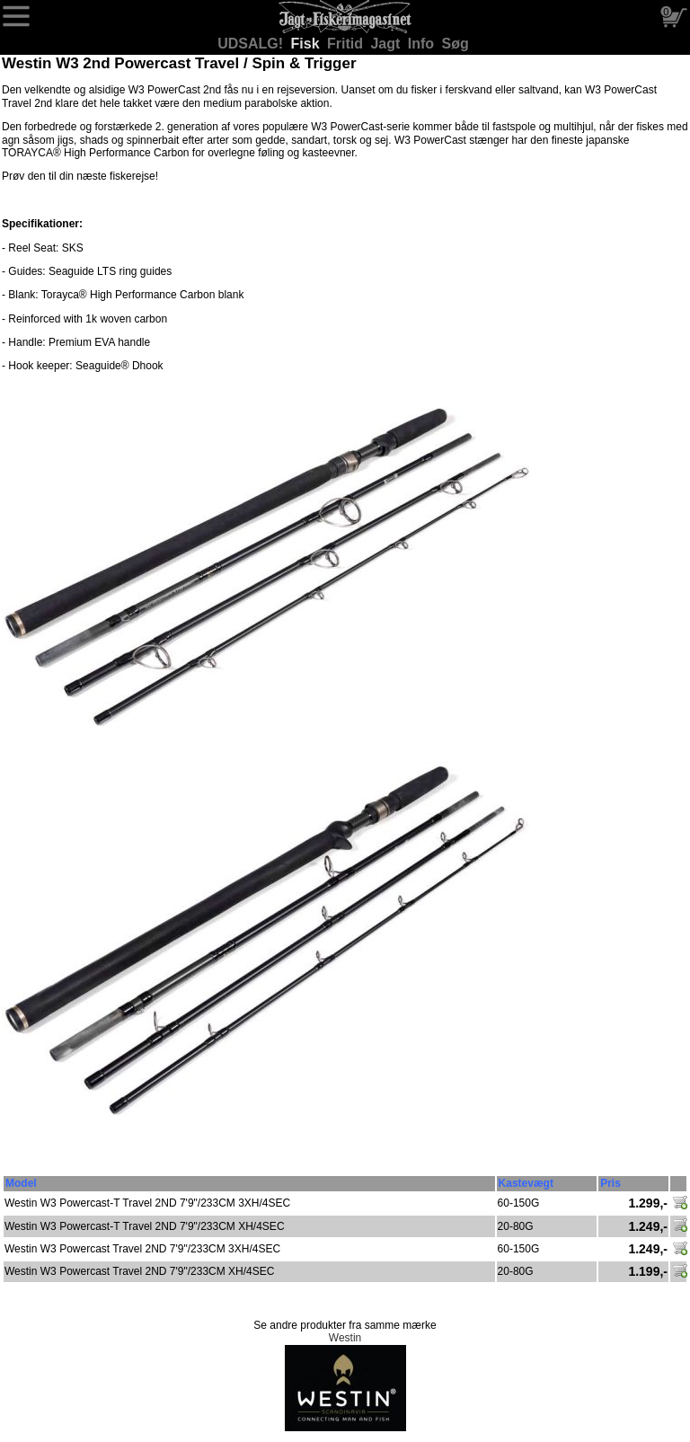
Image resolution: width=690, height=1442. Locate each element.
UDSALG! (252, 43)
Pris (610, 1183)
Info (423, 43)
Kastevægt (526, 1183)
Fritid (347, 43)
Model (21, 1183)
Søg (455, 43)
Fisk (307, 43)
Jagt (386, 43)
